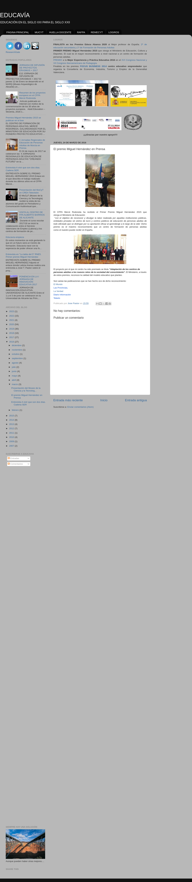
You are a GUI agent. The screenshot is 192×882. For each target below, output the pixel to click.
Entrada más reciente (68, 400)
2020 (12, 324)
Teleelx (56, 298)
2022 (12, 316)
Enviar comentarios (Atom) (80, 407)
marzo (15, 384)
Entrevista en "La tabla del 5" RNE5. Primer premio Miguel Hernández (23, 255)
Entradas (13, 458)
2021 (12, 320)
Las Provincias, (60, 288)
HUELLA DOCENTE (60, 32)
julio (14, 367)
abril (14, 380)
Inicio (103, 400)
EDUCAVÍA (15, 15)
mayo (15, 376)
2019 (12, 329)
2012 (12, 428)
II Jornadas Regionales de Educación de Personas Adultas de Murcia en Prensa (32, 144)
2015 (12, 415)
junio (14, 371)
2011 (12, 433)
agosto (15, 363)
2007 (12, 446)
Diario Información (62, 294)
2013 (12, 424)
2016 (12, 342)
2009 (12, 441)
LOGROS (113, 32)
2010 (12, 437)
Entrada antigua (136, 400)
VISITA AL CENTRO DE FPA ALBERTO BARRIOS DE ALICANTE (32, 215)
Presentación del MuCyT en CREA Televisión (31, 191)
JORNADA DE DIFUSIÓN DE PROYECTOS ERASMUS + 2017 (32, 68)
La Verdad (58, 291)
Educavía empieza (15, 237)
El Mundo (58, 284)
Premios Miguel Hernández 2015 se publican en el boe (23, 118)
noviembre (17, 350)
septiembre (17, 358)
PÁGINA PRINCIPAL (17, 32)
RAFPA (81, 32)
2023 (12, 311)
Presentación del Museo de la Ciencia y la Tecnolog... (26, 389)
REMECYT (97, 32)
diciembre (17, 345)
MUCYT (39, 32)
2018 (12, 333)
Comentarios (15, 464)
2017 (12, 337)
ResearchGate (13, 52)
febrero (16, 410)
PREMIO (57, 60)
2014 (12, 420)
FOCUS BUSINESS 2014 (93, 66)
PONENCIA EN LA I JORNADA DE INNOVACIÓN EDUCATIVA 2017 (29, 280)
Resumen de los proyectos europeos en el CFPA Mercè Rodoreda (32, 95)
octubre (16, 354)
